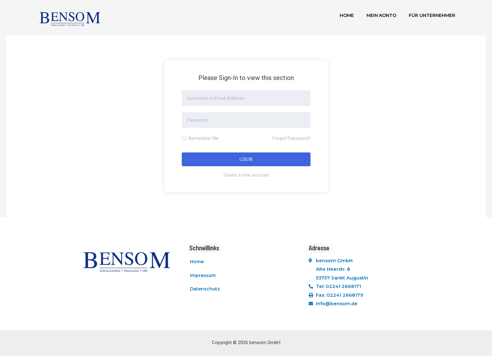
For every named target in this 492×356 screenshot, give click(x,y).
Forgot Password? (291, 138)
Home (347, 15)
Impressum (203, 276)
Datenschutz (205, 291)
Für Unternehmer (432, 15)
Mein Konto (381, 15)
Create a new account (246, 175)
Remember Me (200, 138)
